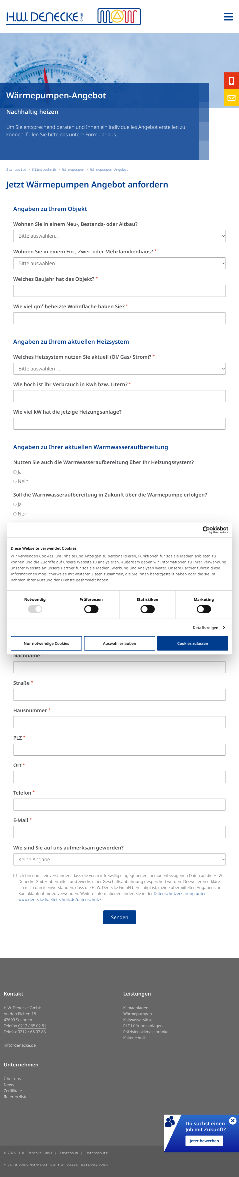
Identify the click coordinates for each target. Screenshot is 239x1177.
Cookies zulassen (192, 643)
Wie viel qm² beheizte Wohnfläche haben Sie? (70, 306)
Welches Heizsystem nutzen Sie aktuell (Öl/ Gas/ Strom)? (84, 356)
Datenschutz (97, 1153)
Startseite (16, 169)
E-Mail (22, 820)
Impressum (69, 1153)
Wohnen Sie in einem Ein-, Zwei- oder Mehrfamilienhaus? (84, 251)
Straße (23, 682)
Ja (17, 471)
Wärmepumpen (73, 169)
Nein (20, 481)
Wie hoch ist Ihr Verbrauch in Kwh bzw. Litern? (72, 384)
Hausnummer (31, 710)
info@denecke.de (20, 1045)
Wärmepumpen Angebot (109, 169)
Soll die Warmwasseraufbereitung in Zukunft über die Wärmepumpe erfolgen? (110, 494)
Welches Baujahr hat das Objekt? (55, 279)
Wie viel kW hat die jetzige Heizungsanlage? (67, 411)
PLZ (19, 737)
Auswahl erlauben (119, 643)
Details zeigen (205, 627)
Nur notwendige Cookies (46, 643)
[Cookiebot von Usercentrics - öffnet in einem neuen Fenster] (206, 530)
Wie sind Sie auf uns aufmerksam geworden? (68, 847)
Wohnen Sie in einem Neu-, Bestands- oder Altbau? (75, 224)
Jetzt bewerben (204, 1141)
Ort (19, 765)
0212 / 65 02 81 (32, 1025)
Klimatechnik (44, 169)
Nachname (28, 655)
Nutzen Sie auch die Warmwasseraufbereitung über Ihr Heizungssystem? (103, 462)
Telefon (24, 792)
